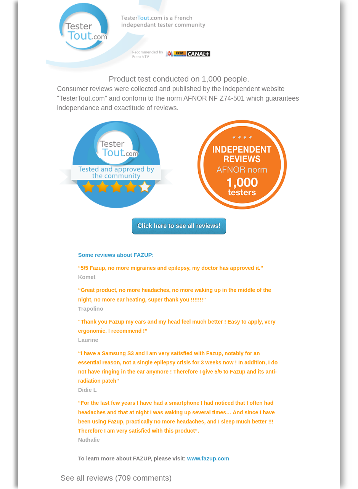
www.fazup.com (208, 458)
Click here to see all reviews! (179, 226)
